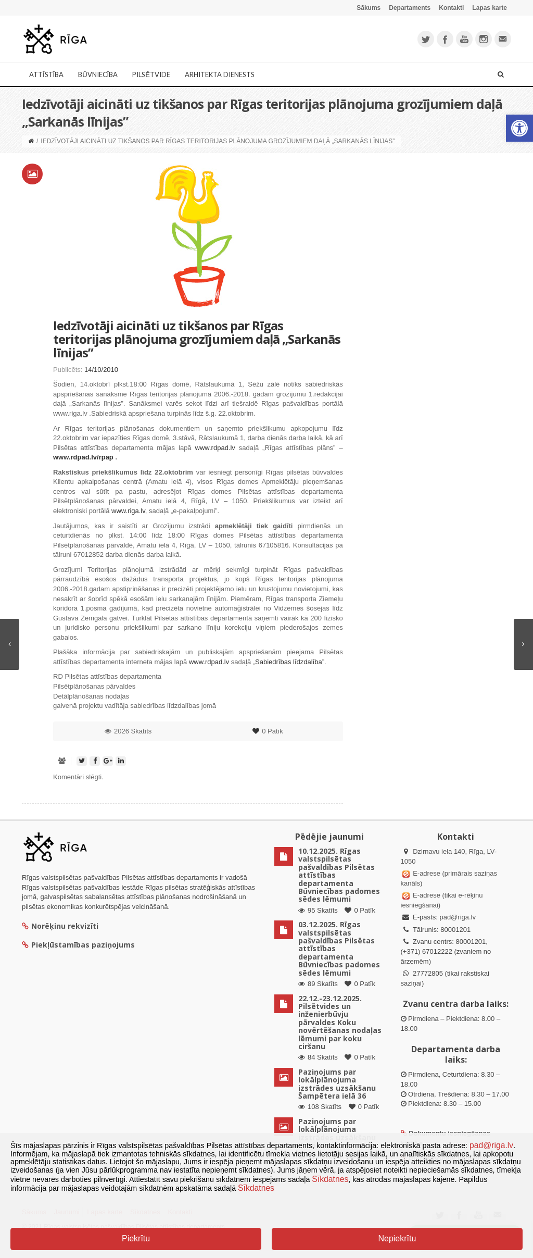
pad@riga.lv (457, 917)
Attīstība (46, 74)
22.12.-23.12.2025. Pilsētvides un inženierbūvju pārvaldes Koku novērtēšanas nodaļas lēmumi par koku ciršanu (340, 1022)
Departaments (409, 7)
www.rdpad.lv (215, 448)
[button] (519, 128)
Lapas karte (489, 7)
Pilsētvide (151, 74)
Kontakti (451, 7)
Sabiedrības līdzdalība (288, 662)
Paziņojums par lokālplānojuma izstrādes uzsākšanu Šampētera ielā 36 (337, 1084)
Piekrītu (136, 1238)
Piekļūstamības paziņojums (78, 945)
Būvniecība (98, 74)
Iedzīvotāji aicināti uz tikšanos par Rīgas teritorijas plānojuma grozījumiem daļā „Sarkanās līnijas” (196, 339)
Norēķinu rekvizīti (60, 926)
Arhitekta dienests (220, 74)
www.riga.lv (128, 511)
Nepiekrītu (397, 1238)
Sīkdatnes (330, 1179)
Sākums (368, 7)
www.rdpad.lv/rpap (83, 457)
